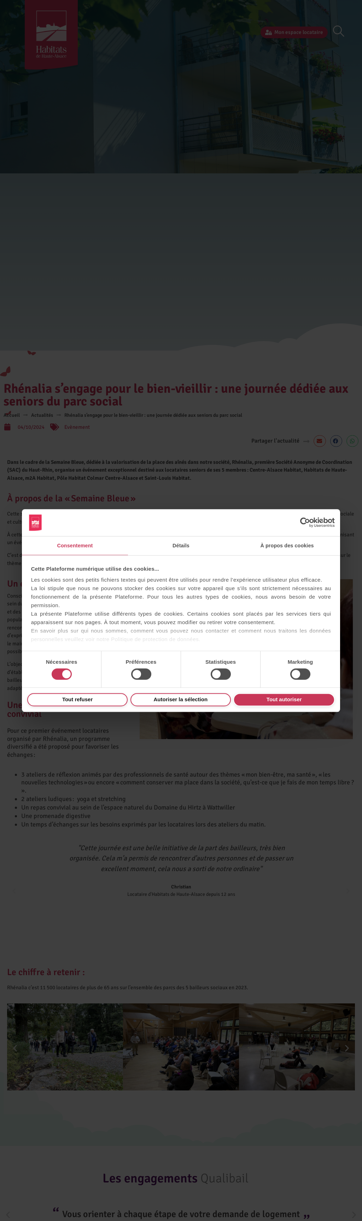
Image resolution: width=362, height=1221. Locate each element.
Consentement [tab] (74, 545)
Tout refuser (77, 700)
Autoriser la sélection (181, 700)
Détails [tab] (181, 545)
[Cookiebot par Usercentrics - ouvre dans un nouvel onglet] (304, 522)
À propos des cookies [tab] (287, 545)
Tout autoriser (284, 700)
